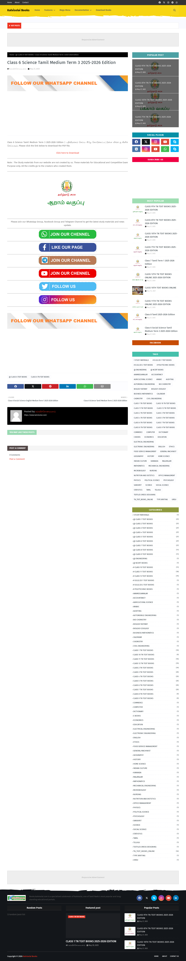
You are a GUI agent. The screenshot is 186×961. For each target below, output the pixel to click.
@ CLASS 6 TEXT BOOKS (25, 55)
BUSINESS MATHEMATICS (143, 394)
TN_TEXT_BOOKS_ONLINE (143, 499)
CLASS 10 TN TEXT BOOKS (165, 403)
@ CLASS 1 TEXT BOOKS (156, 519)
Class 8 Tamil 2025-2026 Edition (160, 314)
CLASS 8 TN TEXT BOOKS (143, 427)
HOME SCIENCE (164, 456)
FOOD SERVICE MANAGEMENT (145, 451)
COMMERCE (138, 432)
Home (9, 2)
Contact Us (174, 956)
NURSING (153, 471)
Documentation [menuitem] (82, 10)
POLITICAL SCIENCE (152, 480)
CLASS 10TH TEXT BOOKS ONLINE (160, 287)
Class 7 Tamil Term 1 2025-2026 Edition (159, 262)
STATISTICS (138, 490)
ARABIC (159, 379)
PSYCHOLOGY (168, 480)
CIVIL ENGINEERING (154, 399)
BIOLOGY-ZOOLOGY (158, 389)
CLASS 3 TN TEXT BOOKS (165, 413)
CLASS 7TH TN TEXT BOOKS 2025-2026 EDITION (153, 119)
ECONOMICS (149, 437)
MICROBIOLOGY (140, 471)
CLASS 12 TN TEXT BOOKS (166, 408)
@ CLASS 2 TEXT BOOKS (156, 524)
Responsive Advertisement (93, 40)
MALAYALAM (166, 461)
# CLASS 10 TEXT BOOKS (156, 567)
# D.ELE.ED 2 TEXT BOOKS (143, 365)
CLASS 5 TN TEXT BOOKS (165, 418)
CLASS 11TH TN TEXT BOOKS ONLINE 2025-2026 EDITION (158, 303)
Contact (25, 2)
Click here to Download (67, 153)
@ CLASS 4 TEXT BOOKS (156, 532)
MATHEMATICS (139, 466)
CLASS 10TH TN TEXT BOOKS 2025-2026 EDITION (153, 102)
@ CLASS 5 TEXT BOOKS (156, 537)
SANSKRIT (138, 485)
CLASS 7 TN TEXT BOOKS (165, 423)
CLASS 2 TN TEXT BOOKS (143, 413)
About (17, 2)
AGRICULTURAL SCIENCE (143, 379)
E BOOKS (137, 437)
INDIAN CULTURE (140, 461)
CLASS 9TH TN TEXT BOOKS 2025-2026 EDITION (153, 67)
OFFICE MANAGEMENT (166, 475)
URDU (174, 499)
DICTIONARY (163, 432)
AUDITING (170, 379)
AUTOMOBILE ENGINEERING (144, 384)
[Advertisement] (67, 112)
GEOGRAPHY (138, 456)
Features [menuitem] (48, 10)
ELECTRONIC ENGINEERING (144, 447)
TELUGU (158, 490)
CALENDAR (161, 394)
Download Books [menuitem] (103, 10)
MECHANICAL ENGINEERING (159, 466)
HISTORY (150, 456)
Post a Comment (17, 459)
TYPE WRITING (162, 499)
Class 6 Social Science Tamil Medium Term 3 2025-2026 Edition (161, 329)
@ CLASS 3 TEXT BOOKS (156, 528)
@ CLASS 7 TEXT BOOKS (156, 545)
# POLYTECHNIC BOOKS (166, 365)
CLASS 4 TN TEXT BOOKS (143, 418)
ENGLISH (161, 447)
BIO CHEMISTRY (165, 384)
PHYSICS (137, 480)
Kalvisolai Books (18, 10)
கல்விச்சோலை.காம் (18, 69)
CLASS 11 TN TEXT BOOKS (143, 408)
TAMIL (148, 490)
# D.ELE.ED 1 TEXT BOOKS (162, 360)
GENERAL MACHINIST (168, 451)
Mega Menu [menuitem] (65, 10)
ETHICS (172, 447)
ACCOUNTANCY (157, 375)
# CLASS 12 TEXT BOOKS (156, 576)
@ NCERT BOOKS (157, 370)
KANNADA (154, 461)
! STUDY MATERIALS (141, 360)
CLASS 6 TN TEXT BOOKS (40, 377)
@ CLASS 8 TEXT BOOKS (156, 550)
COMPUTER (150, 432)
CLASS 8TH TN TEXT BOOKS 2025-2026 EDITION (153, 84)
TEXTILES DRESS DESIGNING (144, 495)
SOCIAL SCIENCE (162, 485)
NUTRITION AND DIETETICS (144, 475)
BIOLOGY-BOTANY (140, 389)
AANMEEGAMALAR (140, 375)
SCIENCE (148, 485)
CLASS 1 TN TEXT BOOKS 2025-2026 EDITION (91, 941)
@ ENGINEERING (140, 370)
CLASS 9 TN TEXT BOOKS (165, 427)
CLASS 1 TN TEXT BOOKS (143, 403)
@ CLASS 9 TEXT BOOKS (156, 554)
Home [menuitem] (37, 10)
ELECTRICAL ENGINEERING (144, 442)
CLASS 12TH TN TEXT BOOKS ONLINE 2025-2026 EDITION (158, 276)
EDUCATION (162, 437)
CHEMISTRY (138, 399)
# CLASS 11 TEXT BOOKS (156, 572)
